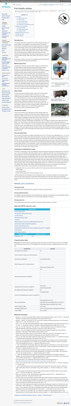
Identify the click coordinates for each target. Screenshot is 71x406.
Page (14, 4)
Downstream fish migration (6, 33)
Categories (17, 395)
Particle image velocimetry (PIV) (22, 225)
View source (45, 4)
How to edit (5, 78)
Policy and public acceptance (6, 67)
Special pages (5, 94)
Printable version (6, 111)
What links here (6, 91)
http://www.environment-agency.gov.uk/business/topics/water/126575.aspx (32, 361)
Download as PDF (6, 109)
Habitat (4, 26)
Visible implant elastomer (20, 232)
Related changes (6, 93)
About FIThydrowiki (23, 402)
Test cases (4, 65)
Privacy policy (16, 402)
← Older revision (20, 11)
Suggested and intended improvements (6, 85)
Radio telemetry (18, 230)
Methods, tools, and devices (24, 183)
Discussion (18, 4)
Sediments (4, 31)
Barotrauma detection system (21, 217)
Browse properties (6, 102)
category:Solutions (61, 10)
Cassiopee (17, 219)
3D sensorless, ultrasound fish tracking (23, 213)
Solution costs (5, 70)
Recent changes (6, 15)
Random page (5, 17)
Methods (4, 48)
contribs (39, 10)
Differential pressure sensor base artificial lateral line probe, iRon (29, 221)
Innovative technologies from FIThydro (6, 59)
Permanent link (5, 96)
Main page (4, 14)
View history (51, 4)
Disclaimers (29, 402)
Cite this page (5, 100)
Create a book (5, 107)
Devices (4, 52)
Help (3, 19)
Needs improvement (47, 395)
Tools (3, 50)
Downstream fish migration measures (28, 395)
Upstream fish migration (5, 36)
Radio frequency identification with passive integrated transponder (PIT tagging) (32, 228)
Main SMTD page (6, 45)
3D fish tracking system (20, 211)
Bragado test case (19, 236)
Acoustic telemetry (19, 215)
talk (37, 10)
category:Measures (53, 10)
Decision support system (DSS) (6, 62)
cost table (44, 310)
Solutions (40, 395)
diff (15, 11)
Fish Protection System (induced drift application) (25, 223)
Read (40, 4)
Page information (6, 98)
